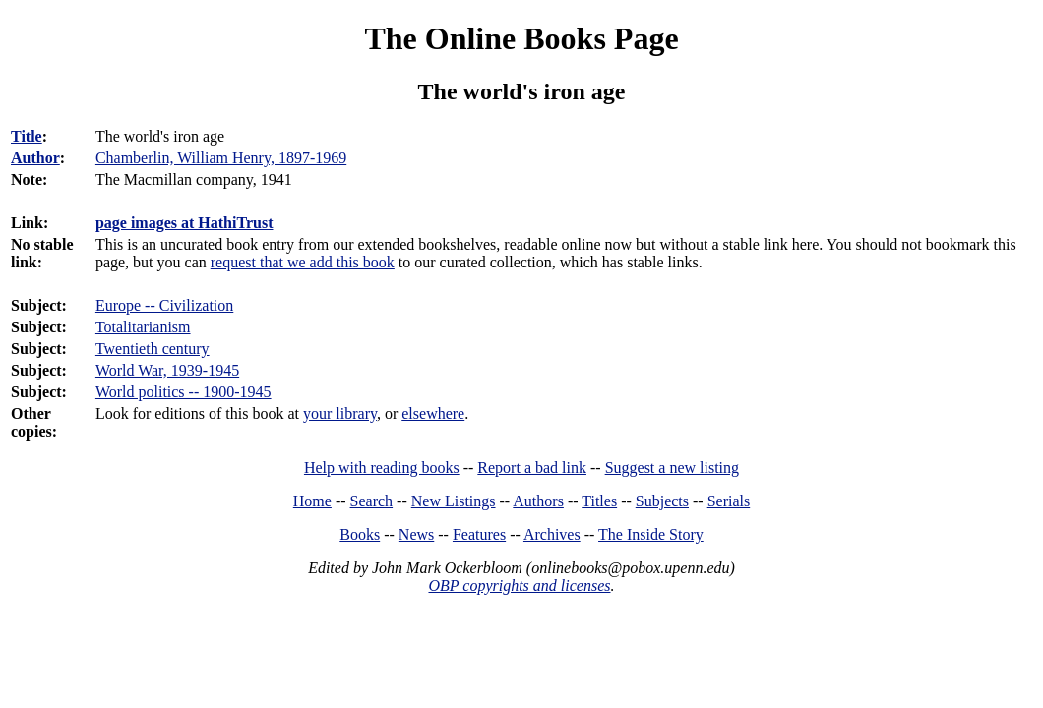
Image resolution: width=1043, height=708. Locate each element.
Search (372, 501)
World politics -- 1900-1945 (183, 392)
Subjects (662, 501)
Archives (552, 534)
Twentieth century (152, 348)
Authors (538, 501)
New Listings (453, 501)
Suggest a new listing (672, 467)
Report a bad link (531, 467)
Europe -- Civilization (164, 305)
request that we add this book (303, 262)
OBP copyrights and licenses (519, 585)
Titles (599, 501)
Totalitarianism (143, 327)
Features (479, 534)
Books (359, 534)
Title (26, 136)
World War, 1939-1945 (167, 370)
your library (340, 413)
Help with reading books (382, 467)
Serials (729, 501)
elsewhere (432, 413)
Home (312, 501)
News (416, 534)
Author (35, 157)
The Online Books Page (521, 38)
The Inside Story (651, 534)
